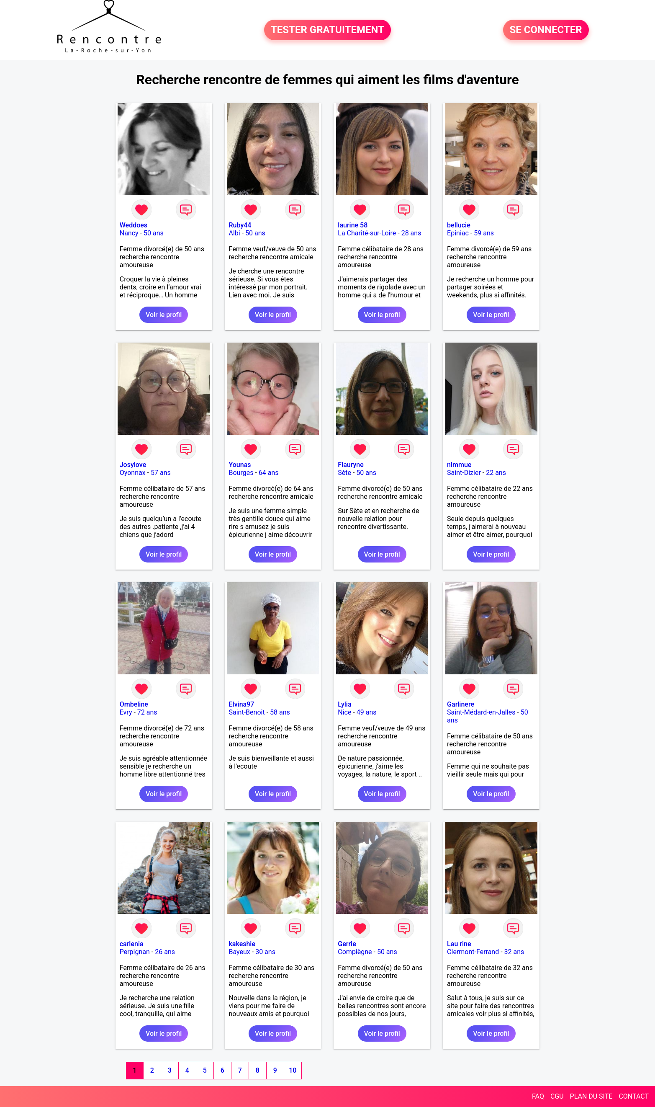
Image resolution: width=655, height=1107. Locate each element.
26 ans (165, 952)
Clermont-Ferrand (473, 952)
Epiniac (458, 233)
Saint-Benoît (247, 712)
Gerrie (347, 944)
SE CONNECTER (546, 30)
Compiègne (355, 952)
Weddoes (133, 225)
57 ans (161, 473)
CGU (557, 1096)
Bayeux (239, 952)
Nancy (129, 233)
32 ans (514, 952)
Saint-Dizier (464, 473)
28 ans (411, 233)
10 (292, 1070)
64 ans (269, 473)
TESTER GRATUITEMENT (327, 30)
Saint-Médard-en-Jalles (481, 712)
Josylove (133, 465)
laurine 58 (352, 225)
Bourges (241, 473)
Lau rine (459, 944)
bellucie (458, 225)
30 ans (265, 952)
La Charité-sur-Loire (367, 233)
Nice (344, 712)
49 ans (367, 712)
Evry (126, 712)
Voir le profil (164, 315)
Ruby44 (240, 225)
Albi (234, 233)
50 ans (154, 233)
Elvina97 (241, 704)
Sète (344, 473)
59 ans (484, 233)
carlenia (132, 944)
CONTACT (634, 1096)
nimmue (459, 465)
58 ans (280, 712)
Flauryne (351, 465)
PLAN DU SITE (591, 1096)
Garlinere (460, 704)
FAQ (538, 1096)
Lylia (344, 704)
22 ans (496, 473)
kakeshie (242, 944)
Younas (240, 465)
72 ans (147, 712)
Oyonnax (133, 473)
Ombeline (134, 704)
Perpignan (135, 952)
